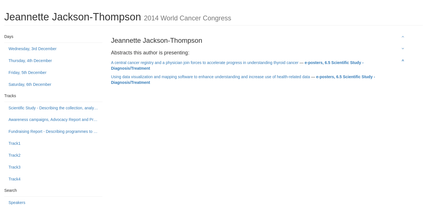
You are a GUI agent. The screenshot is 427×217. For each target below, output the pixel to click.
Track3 (14, 167)
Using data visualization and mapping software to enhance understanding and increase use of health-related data (210, 77)
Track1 (14, 143)
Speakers (17, 202)
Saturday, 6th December (30, 84)
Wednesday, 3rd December (32, 48)
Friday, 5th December (28, 72)
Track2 (14, 155)
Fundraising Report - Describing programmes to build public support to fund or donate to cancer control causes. (55, 131)
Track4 (14, 179)
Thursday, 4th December (30, 60)
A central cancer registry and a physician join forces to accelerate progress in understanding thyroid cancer (204, 62)
